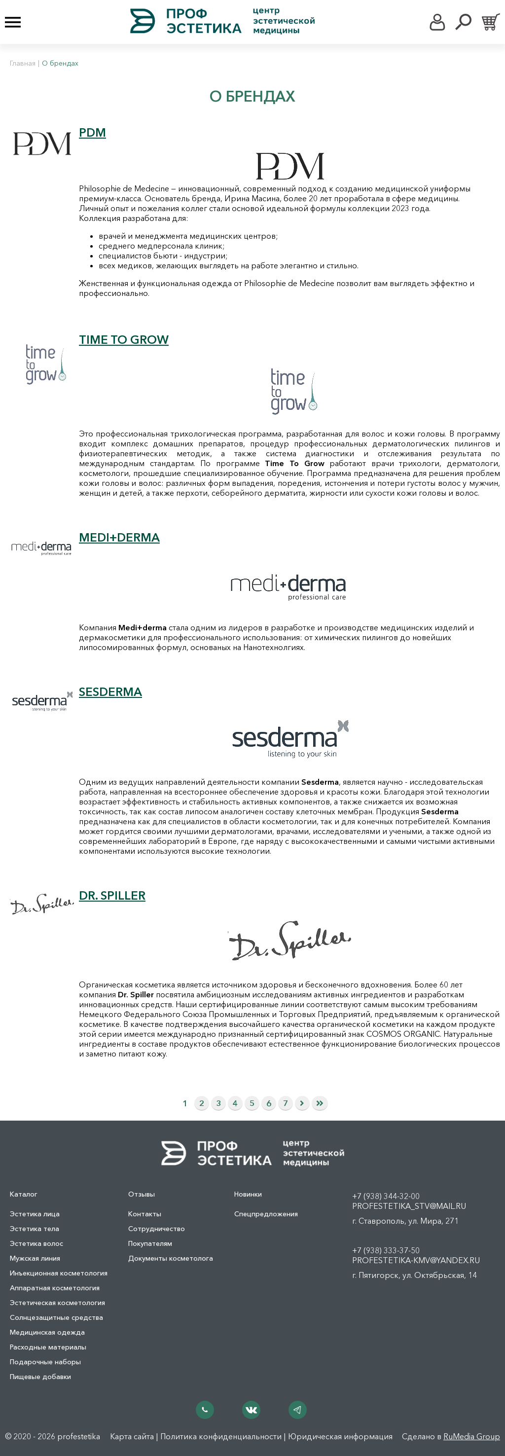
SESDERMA (110, 692)
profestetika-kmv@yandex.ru (416, 1260)
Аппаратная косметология (55, 1287)
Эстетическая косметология (57, 1302)
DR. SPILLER (112, 895)
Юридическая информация (340, 1436)
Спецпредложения (266, 1213)
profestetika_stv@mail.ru (409, 1206)
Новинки (248, 1194)
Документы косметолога (170, 1258)
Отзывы (141, 1194)
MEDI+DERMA (119, 537)
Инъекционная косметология (59, 1273)
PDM (92, 132)
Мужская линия (35, 1258)
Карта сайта (132, 1436)
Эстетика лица (35, 1213)
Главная (23, 63)
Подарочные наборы (45, 1361)
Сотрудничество (156, 1228)
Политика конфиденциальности (221, 1436)
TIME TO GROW (124, 339)
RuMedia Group (471, 1436)
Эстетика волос (36, 1243)
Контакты (144, 1213)
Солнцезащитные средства (56, 1317)
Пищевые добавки (40, 1376)
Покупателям (150, 1243)
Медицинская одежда (47, 1332)
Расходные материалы (48, 1347)
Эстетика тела (34, 1228)
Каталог (23, 1194)
